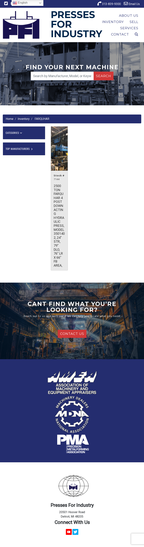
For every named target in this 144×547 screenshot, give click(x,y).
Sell (134, 22)
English (20, 3)
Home (9, 119)
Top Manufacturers (19, 149)
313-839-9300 (109, 3)
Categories (14, 133)
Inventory (113, 22)
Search (103, 76)
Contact (120, 34)
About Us (128, 16)
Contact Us (72, 334)
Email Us (132, 3)
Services (129, 28)
